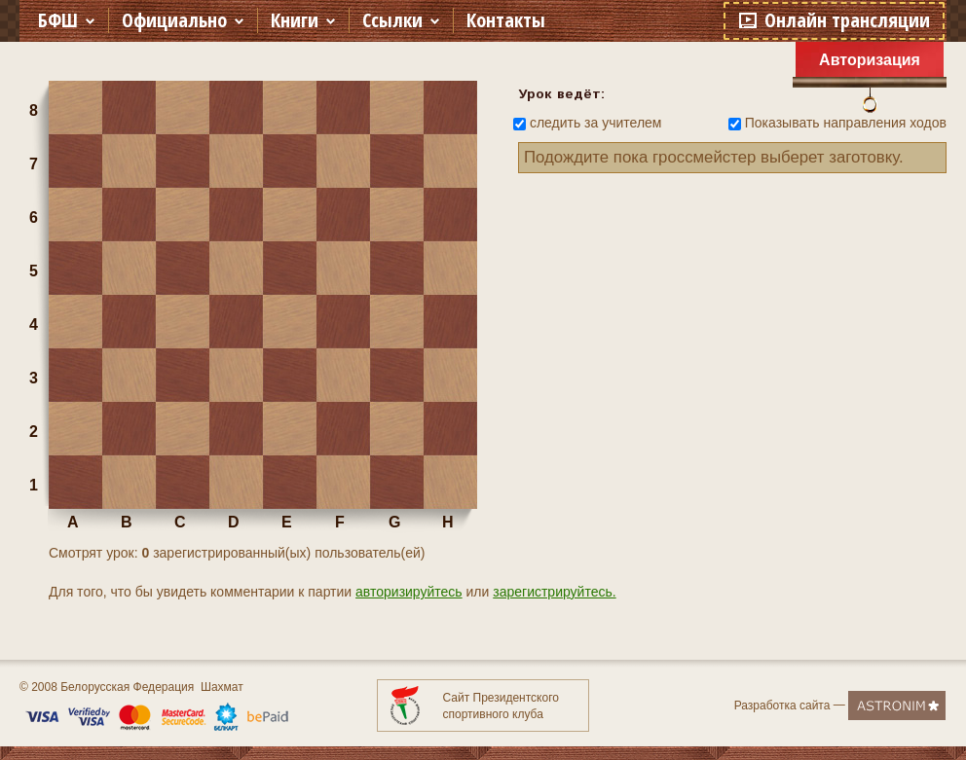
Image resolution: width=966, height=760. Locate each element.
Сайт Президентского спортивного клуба (501, 706)
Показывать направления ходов (846, 122)
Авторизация (869, 60)
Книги (294, 20)
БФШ (58, 20)
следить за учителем (596, 122)
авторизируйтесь (409, 591)
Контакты (505, 20)
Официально (174, 20)
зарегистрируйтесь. (554, 591)
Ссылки (392, 20)
